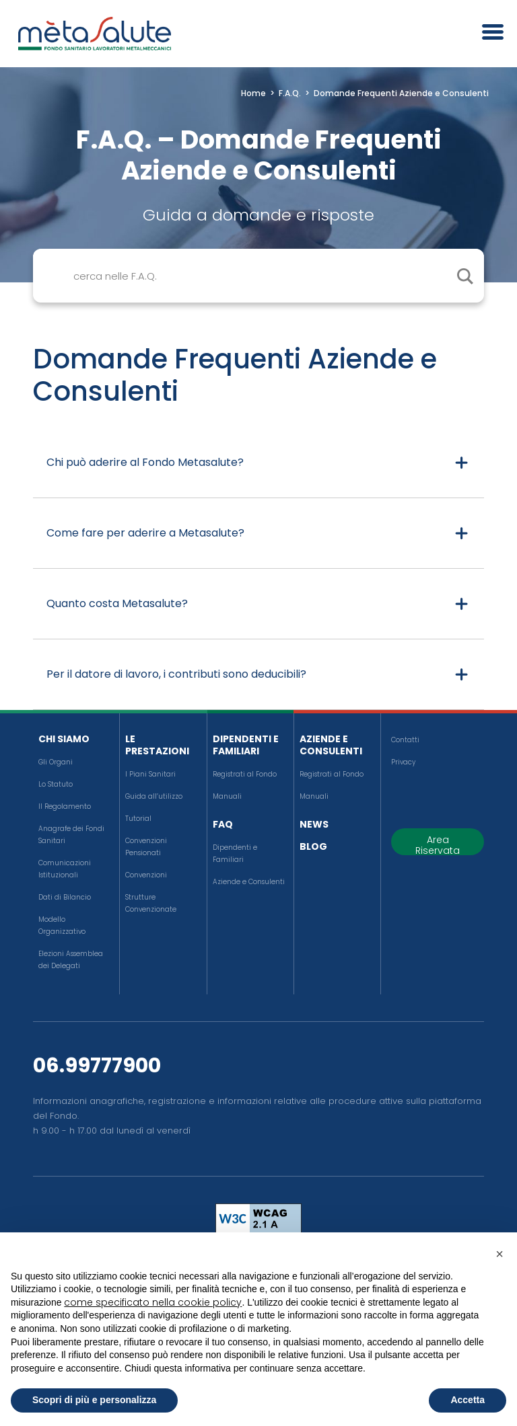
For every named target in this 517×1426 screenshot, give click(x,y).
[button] (499, 1254)
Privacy (403, 762)
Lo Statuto (55, 784)
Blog (313, 846)
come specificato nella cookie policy (153, 1302)
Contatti (405, 740)
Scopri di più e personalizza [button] (94, 1399)
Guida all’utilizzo (153, 796)
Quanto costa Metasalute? (117, 603)
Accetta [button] (467, 1399)
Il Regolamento (64, 806)
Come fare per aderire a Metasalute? (145, 533)
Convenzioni (146, 875)
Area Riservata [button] (437, 844)
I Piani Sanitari (150, 774)
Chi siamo (64, 739)
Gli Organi (55, 762)
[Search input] (273, 276)
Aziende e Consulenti (249, 882)
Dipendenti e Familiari (246, 745)
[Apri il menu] (488, 34)
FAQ (223, 824)
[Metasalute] (94, 33)
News (314, 824)
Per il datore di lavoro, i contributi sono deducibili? (176, 674)
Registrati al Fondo (245, 774)
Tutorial (138, 819)
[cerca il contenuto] (464, 275)
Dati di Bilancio (64, 897)
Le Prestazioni (157, 745)
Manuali (227, 796)
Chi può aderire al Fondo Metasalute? (145, 462)
